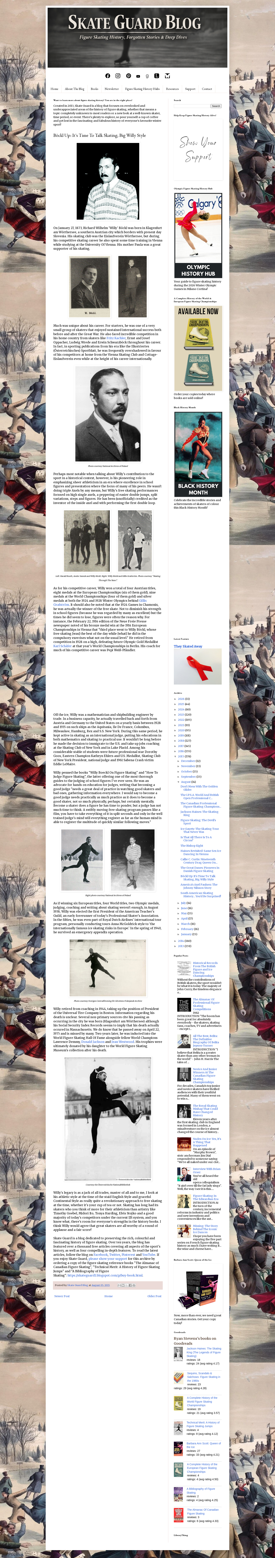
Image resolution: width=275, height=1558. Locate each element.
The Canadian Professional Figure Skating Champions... (201, 805)
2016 (181, 751)
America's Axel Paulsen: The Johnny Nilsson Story (199, 886)
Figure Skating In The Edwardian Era (205, 1197)
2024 (181, 709)
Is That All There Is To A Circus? (196, 839)
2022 (181, 720)
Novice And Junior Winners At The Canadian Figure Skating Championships (205, 1075)
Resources (172, 89)
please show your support (108, 1259)
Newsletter (112, 89)
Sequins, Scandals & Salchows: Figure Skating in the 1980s (203, 1377)
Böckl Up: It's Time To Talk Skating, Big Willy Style (198, 877)
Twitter (114, 1255)
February (187, 929)
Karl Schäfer (62, 646)
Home (54, 89)
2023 (181, 714)
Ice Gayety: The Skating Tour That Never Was (200, 830)
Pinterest (128, 1255)
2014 (181, 941)
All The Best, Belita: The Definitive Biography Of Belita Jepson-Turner (206, 1040)
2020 (181, 730)
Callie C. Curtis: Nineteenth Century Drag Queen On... (199, 861)
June (184, 908)
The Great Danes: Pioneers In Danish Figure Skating (200, 869)
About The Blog (74, 89)
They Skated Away (188, 646)
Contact (207, 89)
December (188, 761)
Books (94, 89)
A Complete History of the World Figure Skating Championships (202, 1401)
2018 (181, 740)
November (188, 766)
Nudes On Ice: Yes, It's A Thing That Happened (207, 1142)
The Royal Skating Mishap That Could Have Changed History (205, 1110)
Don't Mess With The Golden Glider (199, 788)
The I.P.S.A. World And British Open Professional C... (200, 796)
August (186, 782)
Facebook (101, 1255)
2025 (181, 704)
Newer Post (62, 1296)
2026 (181, 699)
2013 (181, 946)
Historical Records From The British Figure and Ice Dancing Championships (205, 969)
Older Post (154, 1296)
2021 (181, 725)
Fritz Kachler (116, 338)
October (187, 771)
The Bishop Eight (192, 845)
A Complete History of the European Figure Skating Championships (202, 1468)
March (185, 924)
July (183, 903)
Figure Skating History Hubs (142, 89)
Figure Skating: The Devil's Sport (198, 821)
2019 (181, 735)
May (184, 913)
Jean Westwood (122, 1042)
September (188, 776)
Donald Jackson (92, 1042)
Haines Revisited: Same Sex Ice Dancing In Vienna (201, 852)
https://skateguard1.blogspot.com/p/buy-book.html (105, 1275)
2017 (181, 746)
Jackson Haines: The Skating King (200, 813)
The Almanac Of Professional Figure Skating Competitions (206, 1004)
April (184, 918)
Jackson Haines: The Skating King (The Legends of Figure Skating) (204, 1352)
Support (190, 89)
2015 (181, 756)
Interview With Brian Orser (206, 1170)
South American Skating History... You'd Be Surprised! (201, 894)
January (186, 934)
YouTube (148, 1255)
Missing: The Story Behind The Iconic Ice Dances (205, 1229)
